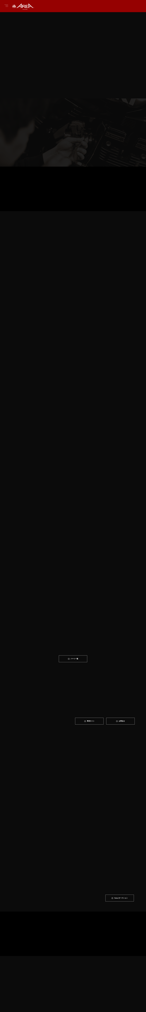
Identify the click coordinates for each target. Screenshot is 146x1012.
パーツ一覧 (74, 630)
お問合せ (122, 692)
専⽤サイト (90, 692)
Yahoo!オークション (121, 813)
